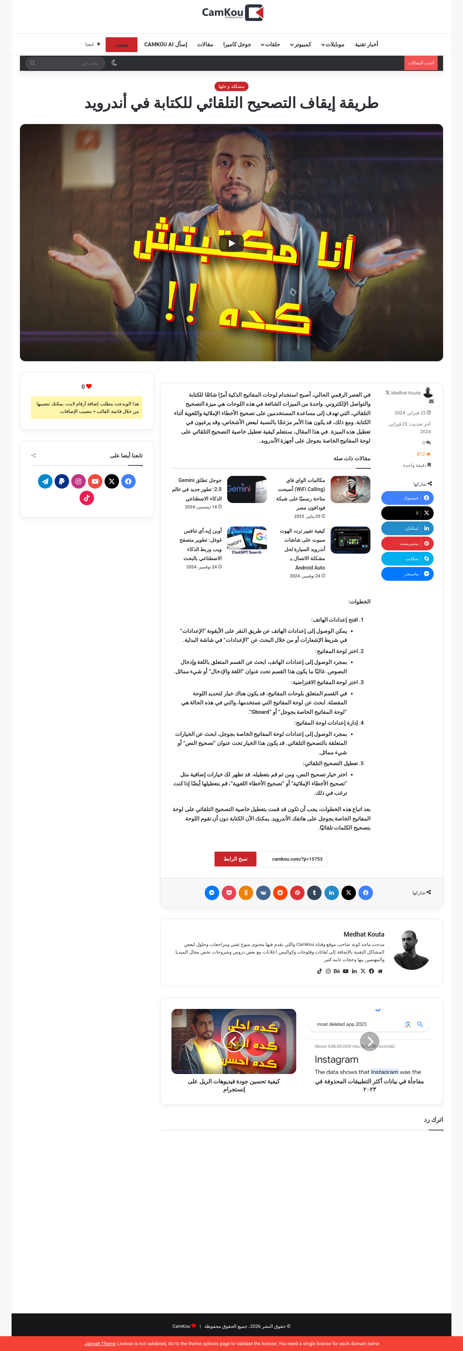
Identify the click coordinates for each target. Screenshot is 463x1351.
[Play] (231, 243)
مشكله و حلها (231, 86)
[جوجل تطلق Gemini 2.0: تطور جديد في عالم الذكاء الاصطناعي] (247, 489)
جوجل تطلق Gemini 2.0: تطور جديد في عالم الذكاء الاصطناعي (197, 489)
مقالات (205, 44)
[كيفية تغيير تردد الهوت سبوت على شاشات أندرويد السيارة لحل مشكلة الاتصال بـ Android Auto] (350, 540)
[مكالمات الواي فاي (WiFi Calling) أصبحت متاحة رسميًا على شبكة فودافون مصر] (350, 489)
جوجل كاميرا (237, 44)
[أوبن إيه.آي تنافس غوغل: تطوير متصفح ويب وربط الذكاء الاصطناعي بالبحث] (247, 540)
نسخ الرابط (235, 859)
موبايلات (335, 44)
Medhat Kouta (406, 393)
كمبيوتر (302, 44)
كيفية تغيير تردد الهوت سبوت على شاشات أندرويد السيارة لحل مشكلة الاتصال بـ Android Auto (302, 549)
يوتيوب (121, 44)
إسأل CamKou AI (165, 44)
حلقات (272, 44)
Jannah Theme (100, 1343)
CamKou (181, 1326)
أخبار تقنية (366, 44)
